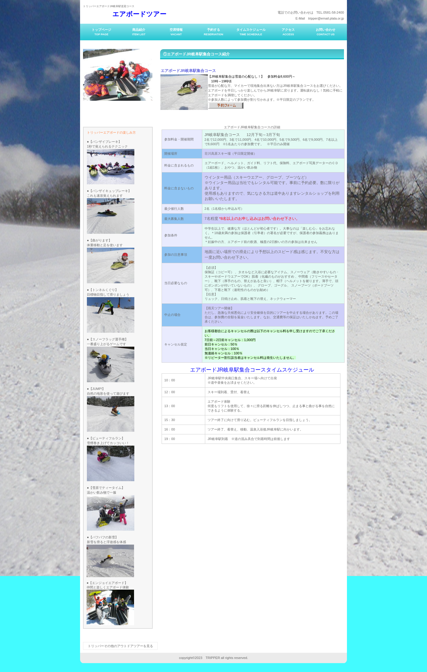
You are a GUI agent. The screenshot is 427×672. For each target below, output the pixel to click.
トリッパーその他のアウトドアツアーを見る (120, 646)
